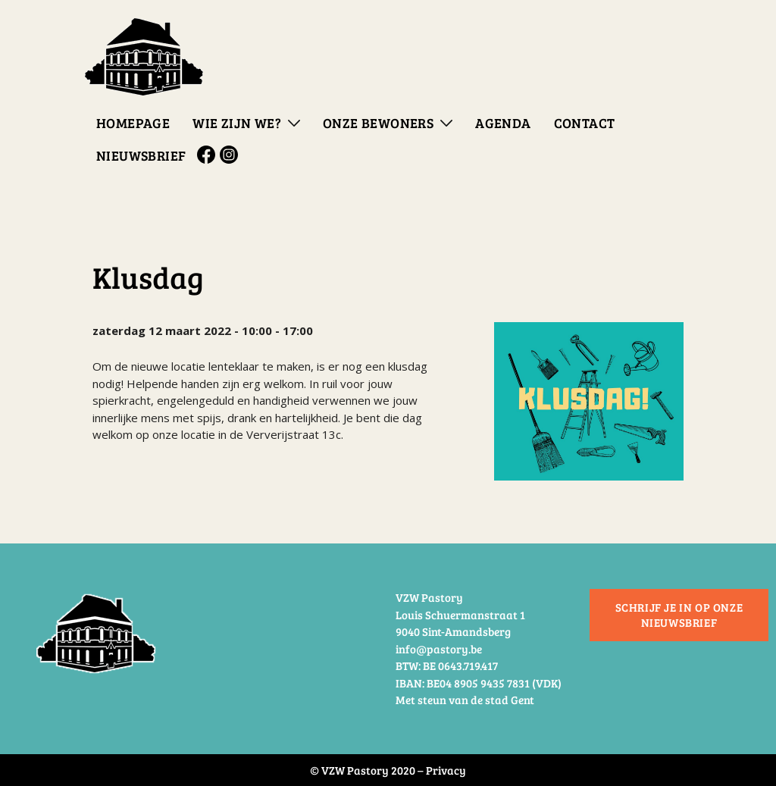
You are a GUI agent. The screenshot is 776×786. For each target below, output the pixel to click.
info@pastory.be (439, 648)
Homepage (133, 123)
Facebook (208, 154)
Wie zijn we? (236, 123)
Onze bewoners (378, 123)
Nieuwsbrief (141, 155)
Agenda (502, 123)
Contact (584, 123)
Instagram (231, 154)
